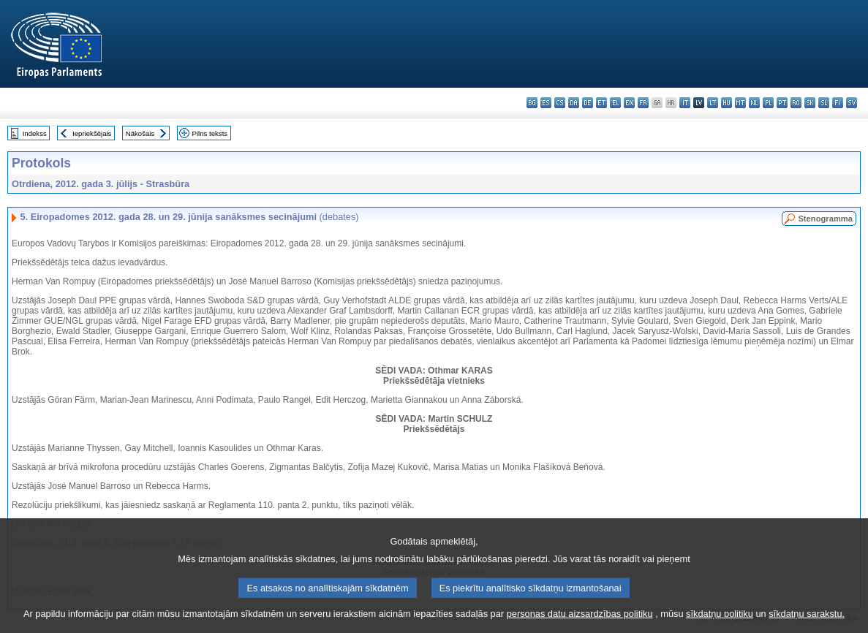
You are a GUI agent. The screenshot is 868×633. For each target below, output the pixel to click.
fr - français (643, 102)
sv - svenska (851, 102)
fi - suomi (837, 102)
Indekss (35, 133)
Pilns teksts (210, 133)
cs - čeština (559, 102)
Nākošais (140, 133)
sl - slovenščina (823, 102)
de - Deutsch (587, 102)
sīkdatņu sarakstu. (807, 620)
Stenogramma (825, 218)
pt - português (782, 102)
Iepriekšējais (91, 133)
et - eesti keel (601, 102)
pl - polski (768, 102)
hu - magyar (726, 102)
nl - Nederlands (754, 102)
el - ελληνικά (615, 102)
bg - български (532, 102)
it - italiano (684, 102)
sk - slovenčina (809, 102)
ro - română (795, 102)
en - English (629, 102)
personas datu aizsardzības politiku (580, 620)
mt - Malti (740, 102)
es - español (545, 102)
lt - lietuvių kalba (712, 102)
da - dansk (573, 102)
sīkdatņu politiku (719, 620)
